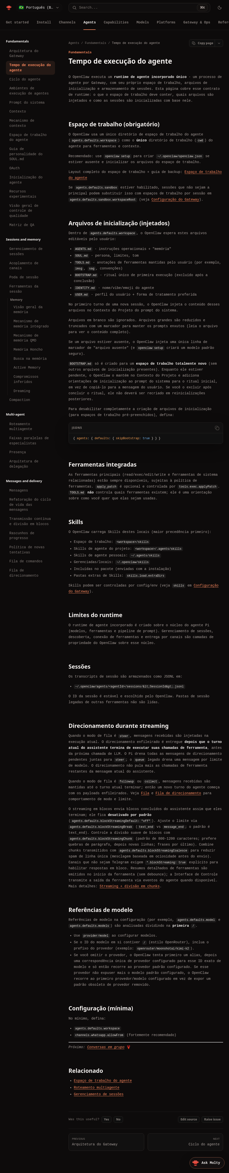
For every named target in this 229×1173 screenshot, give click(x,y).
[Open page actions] (219, 43)
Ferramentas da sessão (23, 289)
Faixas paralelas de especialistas (29, 441)
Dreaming (22, 391)
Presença (17, 452)
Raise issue (212, 1119)
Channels (67, 22)
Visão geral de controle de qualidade (23, 210)
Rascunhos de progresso (21, 536)
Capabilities (116, 22)
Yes (106, 1119)
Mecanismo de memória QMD (26, 338)
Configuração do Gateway (175, 199)
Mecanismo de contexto (21, 123)
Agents (89, 22)
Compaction (19, 399)
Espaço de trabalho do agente (28, 137)
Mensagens (18, 490)
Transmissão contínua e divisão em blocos (30, 521)
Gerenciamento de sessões (25, 251)
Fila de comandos (25, 561)
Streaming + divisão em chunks (130, 886)
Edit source (188, 1119)
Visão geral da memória (28, 310)
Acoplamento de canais (23, 266)
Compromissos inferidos (26, 379)
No (118, 1119)
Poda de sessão (23, 277)
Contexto (17, 111)
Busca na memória (30, 358)
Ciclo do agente (24, 79)
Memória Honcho (28, 349)
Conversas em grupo (105, 1047)
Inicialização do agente (25, 180)
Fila (145, 793)
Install (43, 22)
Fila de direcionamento (23, 573)
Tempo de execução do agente (30, 68)
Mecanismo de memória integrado (31, 324)
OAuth (14, 168)
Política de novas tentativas (27, 550)
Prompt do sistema (27, 102)
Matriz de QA (21, 225)
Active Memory (27, 367)
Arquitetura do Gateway (23, 53)
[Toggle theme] (219, 7)
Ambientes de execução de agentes (29, 91)
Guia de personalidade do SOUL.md (25, 154)
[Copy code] (217, 428)
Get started (17, 22)
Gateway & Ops (196, 22)
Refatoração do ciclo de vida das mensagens (30, 504)
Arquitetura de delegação (23, 464)
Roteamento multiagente (20, 427)
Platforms (166, 22)
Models (143, 22)
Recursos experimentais (22, 194)
